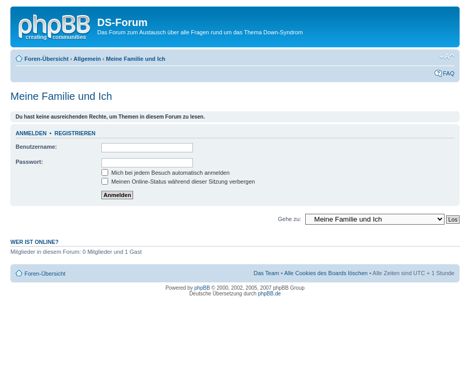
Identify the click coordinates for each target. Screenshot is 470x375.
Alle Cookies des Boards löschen (326, 273)
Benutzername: (36, 147)
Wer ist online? (34, 242)
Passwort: (29, 162)
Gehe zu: (289, 219)
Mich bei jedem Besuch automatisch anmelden (165, 173)
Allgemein (87, 59)
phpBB (202, 288)
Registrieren (75, 133)
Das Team (266, 273)
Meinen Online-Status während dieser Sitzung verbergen (178, 181)
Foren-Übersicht (46, 59)
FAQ (448, 73)
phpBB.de (269, 293)
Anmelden (31, 133)
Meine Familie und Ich (135, 59)
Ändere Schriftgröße (446, 56)
